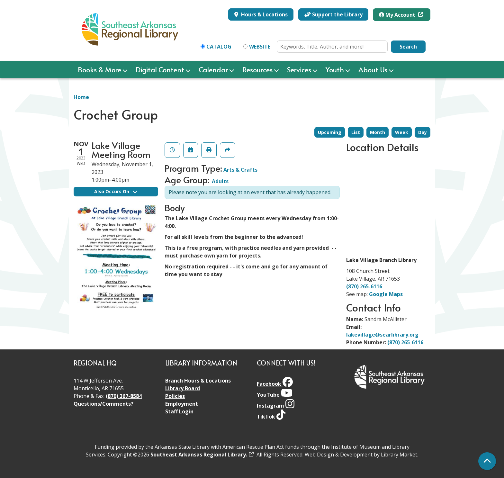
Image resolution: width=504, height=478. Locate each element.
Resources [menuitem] (257, 69)
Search (408, 46)
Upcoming (329, 132)
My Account (398, 14)
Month (377, 132)
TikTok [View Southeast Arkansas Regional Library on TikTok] (271, 416)
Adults (220, 181)
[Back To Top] (487, 461)
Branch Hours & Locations (198, 380)
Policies (175, 396)
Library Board (182, 388)
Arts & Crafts (240, 169)
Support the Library (333, 14)
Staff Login (179, 411)
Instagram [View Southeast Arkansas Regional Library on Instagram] (275, 405)
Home (81, 97)
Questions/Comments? (103, 403)
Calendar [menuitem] (213, 69)
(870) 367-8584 (124, 396)
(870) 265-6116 (364, 286)
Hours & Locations (264, 14)
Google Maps (386, 294)
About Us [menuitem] (372, 69)
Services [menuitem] (299, 69)
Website (259, 46)
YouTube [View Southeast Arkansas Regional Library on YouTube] (274, 394)
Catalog (218, 46)
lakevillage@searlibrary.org (382, 334)
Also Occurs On (115, 191)
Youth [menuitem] (335, 69)
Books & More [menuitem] (99, 69)
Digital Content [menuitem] (160, 69)
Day (422, 132)
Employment (181, 403)
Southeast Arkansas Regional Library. (198, 454)
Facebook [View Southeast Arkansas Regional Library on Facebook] (275, 383)
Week (401, 132)
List (355, 132)
